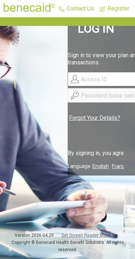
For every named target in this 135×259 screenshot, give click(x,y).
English (101, 166)
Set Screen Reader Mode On (90, 235)
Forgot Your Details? (94, 117)
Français (121, 166)
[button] (76, 9)
